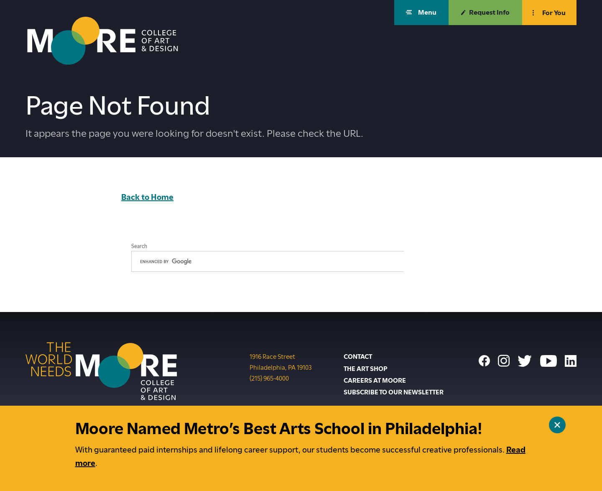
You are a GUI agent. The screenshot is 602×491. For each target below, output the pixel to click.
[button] (421, 12)
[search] (267, 261)
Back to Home (147, 197)
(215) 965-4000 (269, 377)
